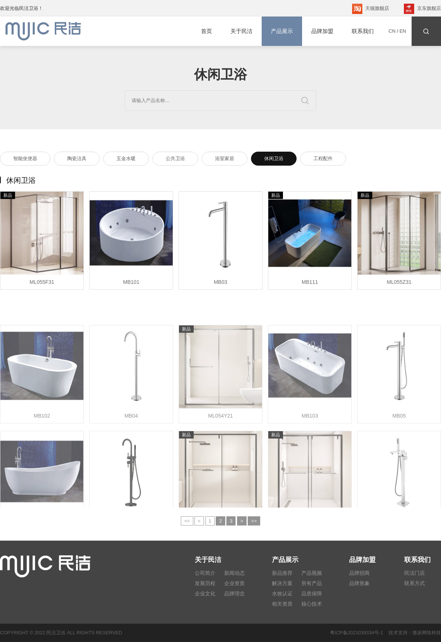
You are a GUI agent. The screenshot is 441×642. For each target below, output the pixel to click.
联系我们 (363, 31)
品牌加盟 (322, 31)
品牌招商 (359, 573)
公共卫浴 (175, 159)
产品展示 (282, 31)
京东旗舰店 (422, 9)
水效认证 (282, 593)
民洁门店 (414, 573)
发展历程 (205, 583)
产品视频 (311, 573)
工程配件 (323, 159)
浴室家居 (224, 159)
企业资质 (234, 583)
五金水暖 (126, 159)
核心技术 (311, 604)
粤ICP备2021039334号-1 (356, 632)
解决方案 (282, 583)
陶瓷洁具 (76, 159)
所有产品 (311, 583)
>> (254, 524)
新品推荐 (282, 573)
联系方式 (414, 583)
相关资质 (282, 604)
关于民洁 (241, 31)
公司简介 (205, 573)
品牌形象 (359, 583)
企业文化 (205, 593)
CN (391, 31)
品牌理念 (234, 593)
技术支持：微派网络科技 (412, 632)
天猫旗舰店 (370, 9)
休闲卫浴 (273, 159)
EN (402, 31)
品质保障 (311, 593)
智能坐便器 (25, 159)
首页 (206, 31)
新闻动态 (234, 573)
